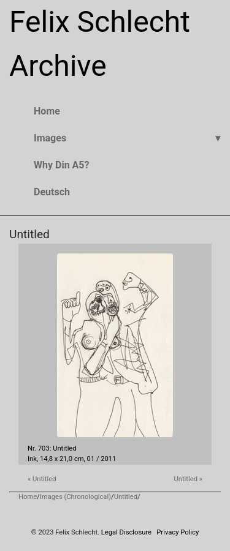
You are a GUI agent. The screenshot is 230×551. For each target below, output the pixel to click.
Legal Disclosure (126, 532)
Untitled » (188, 479)
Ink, (33, 459)
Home (27, 497)
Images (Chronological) (75, 497)
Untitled (125, 497)
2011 (108, 459)
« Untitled (42, 479)
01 (91, 459)
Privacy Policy (177, 532)
